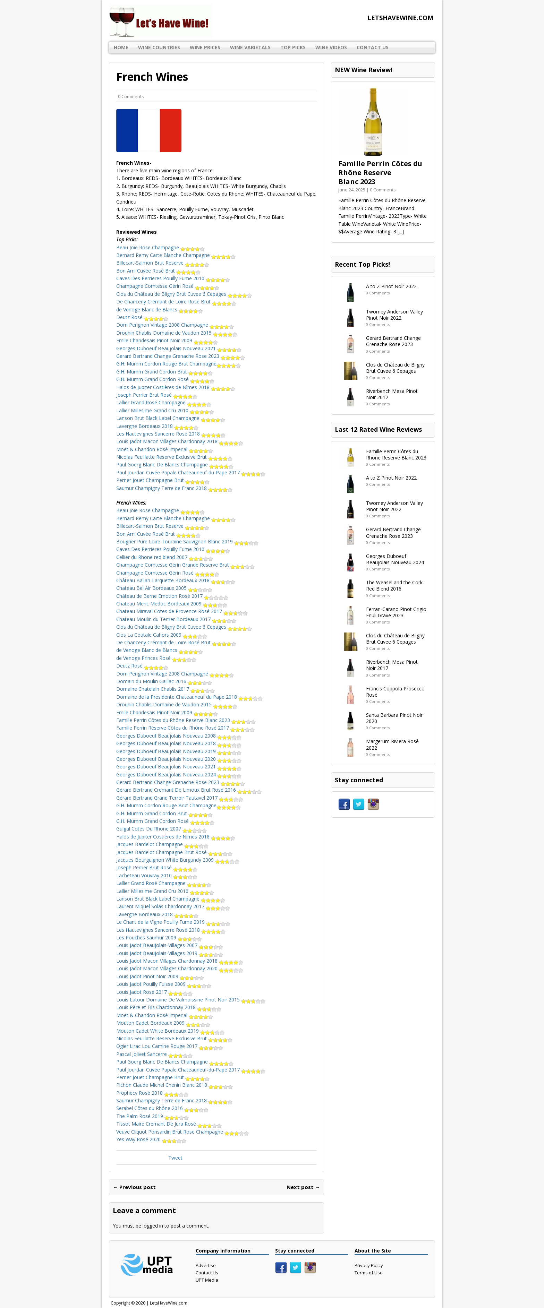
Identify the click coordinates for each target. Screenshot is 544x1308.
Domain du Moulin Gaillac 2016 (164, 681)
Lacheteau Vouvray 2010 (156, 875)
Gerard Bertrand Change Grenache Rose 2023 (180, 356)
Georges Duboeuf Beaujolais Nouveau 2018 (178, 743)
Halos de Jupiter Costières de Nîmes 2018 (175, 387)
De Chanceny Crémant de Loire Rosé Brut (176, 301)
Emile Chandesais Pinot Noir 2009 (167, 340)
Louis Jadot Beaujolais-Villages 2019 (169, 953)
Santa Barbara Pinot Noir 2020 (394, 718)
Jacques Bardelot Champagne (162, 844)
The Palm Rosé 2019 (152, 1116)
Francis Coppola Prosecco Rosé (395, 691)
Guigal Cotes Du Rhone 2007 (161, 828)
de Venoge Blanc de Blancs (159, 309)
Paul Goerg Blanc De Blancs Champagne (174, 464)
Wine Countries (159, 47)
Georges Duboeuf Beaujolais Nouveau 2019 (178, 751)
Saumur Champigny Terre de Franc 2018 (174, 488)
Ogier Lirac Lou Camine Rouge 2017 (169, 1046)
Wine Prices (205, 47)
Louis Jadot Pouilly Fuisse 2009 (163, 984)
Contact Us (373, 47)
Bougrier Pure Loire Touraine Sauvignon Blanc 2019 (187, 541)
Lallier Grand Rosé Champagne (163, 402)
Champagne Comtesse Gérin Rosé (167, 286)
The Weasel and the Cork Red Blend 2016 (394, 585)
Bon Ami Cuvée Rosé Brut (158, 270)
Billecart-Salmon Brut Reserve (162, 262)
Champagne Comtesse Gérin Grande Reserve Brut (185, 564)
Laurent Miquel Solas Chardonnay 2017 (173, 906)
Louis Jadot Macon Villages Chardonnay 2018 (179, 441)
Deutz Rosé (142, 317)
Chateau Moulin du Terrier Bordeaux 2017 (176, 619)
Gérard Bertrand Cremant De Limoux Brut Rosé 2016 (189, 789)
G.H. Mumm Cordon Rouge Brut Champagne (178, 363)
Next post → (303, 1187)
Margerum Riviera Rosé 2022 (392, 744)
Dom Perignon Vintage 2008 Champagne (175, 324)
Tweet (175, 1157)
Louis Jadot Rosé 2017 (154, 992)
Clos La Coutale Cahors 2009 (161, 634)
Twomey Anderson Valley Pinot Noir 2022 (394, 314)
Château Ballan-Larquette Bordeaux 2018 (175, 580)
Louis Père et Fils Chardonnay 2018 (168, 1007)
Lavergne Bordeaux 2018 (157, 426)
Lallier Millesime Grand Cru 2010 (165, 410)
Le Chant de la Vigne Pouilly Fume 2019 (173, 922)
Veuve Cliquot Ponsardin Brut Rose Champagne (182, 1131)
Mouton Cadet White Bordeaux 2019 (170, 1030)
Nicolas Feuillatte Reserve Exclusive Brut (174, 457)
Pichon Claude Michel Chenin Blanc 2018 (174, 1085)
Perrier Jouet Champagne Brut (163, 480)
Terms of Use (369, 1273)
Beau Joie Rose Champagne (160, 247)
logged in (153, 1225)
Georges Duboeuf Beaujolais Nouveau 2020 (178, 759)
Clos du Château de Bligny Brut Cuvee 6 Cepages (184, 294)
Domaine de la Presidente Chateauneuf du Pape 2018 (189, 697)
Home (121, 47)
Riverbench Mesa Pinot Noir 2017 (392, 394)
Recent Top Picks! (362, 264)
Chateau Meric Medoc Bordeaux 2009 (171, 603)
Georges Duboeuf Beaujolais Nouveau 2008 (178, 735)
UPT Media (207, 1280)
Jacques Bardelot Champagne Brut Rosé (174, 852)
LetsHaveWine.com (168, 1303)
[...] (401, 231)
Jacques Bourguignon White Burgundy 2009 (177, 860)
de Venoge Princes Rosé (156, 658)
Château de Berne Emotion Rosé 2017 (172, 596)
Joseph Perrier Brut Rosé (156, 394)
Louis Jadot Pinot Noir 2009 (160, 976)
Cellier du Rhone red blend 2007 (164, 557)
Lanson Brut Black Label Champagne (170, 418)
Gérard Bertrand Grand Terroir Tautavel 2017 (179, 797)
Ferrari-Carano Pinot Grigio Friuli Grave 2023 (396, 612)
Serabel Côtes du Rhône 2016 (162, 1108)
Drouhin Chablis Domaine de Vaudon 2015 (176, 332)
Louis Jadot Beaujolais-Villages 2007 (169, 945)
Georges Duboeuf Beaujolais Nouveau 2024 (178, 774)
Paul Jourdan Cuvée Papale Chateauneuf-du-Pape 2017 (190, 472)
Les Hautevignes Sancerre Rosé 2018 (171, 433)
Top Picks (293, 47)
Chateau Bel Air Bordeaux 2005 (164, 588)
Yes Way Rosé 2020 (151, 1139)
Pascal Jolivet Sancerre (154, 1054)
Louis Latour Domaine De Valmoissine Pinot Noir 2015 (190, 999)
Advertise (206, 1265)
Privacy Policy (369, 1265)
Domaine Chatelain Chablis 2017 (165, 689)
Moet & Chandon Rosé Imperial (164, 449)
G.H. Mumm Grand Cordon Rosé (165, 379)
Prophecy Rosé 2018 (152, 1093)
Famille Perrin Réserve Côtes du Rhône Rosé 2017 (185, 727)
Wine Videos (331, 47)
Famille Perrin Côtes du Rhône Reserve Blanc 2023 (186, 720)
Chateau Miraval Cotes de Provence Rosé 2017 (182, 611)
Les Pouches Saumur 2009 (159, 937)
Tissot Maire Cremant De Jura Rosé (169, 1123)
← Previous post (134, 1187)
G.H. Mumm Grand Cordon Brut (164, 371)
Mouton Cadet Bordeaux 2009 (163, 1022)
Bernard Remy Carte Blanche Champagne (176, 255)
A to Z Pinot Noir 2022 (391, 286)
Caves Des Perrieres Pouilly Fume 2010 (173, 278)
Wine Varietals (250, 47)
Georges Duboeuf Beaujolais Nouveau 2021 (178, 348)
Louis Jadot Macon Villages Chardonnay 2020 (179, 968)
